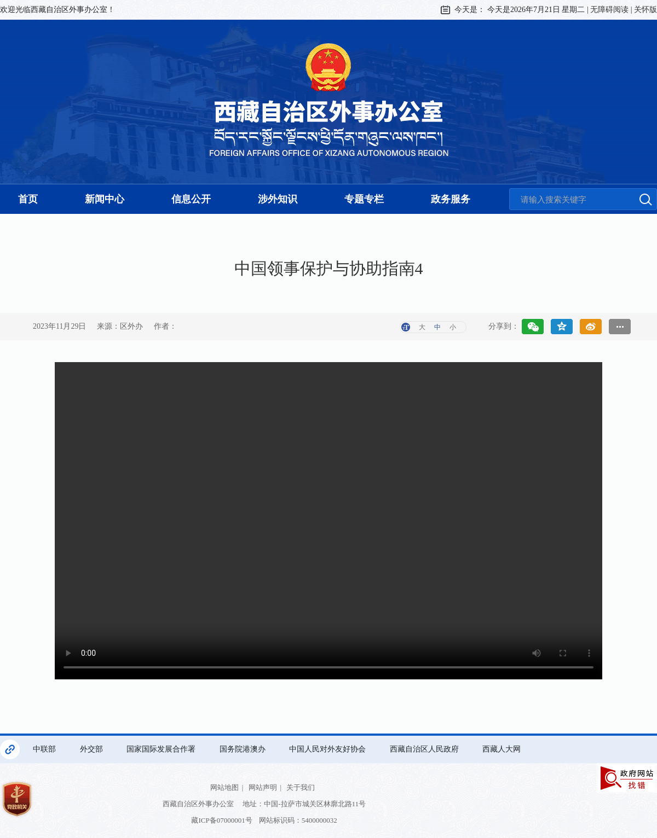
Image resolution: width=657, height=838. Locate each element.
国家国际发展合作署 (162, 749)
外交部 (92, 749)
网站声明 (263, 787)
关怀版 (645, 9)
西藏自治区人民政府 (425, 749)
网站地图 (224, 787)
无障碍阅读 (609, 9)
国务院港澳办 (244, 749)
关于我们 (300, 787)
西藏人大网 (502, 749)
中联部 (45, 749)
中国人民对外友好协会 (328, 749)
